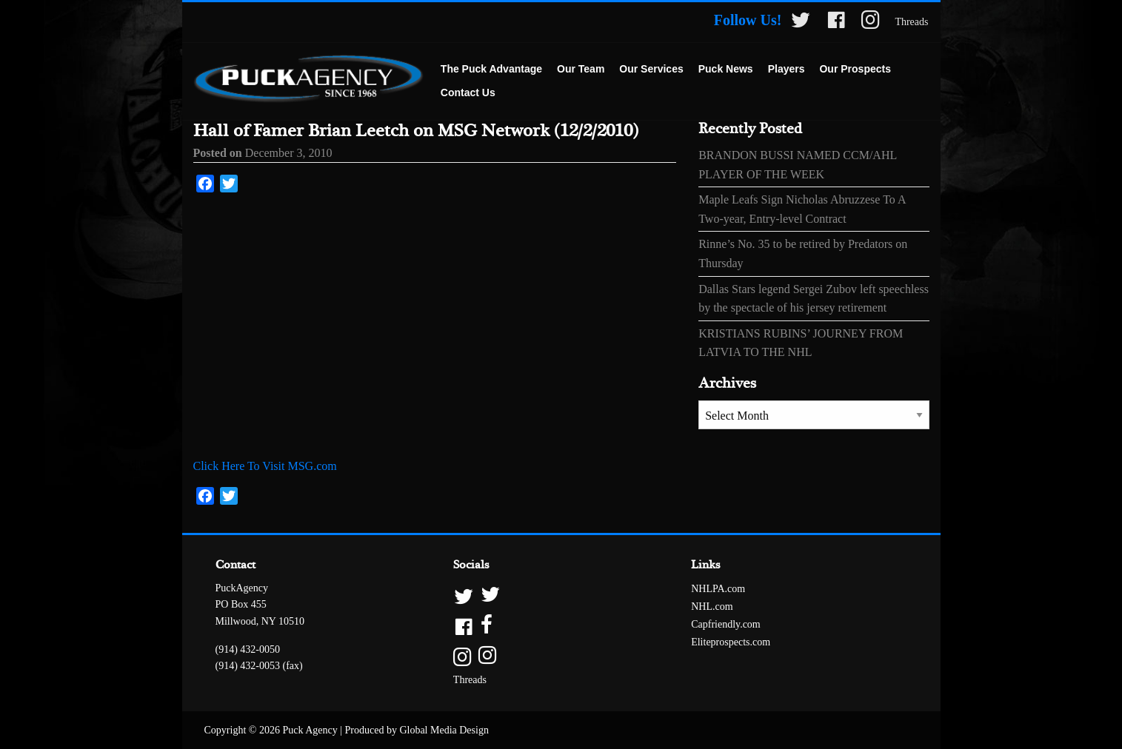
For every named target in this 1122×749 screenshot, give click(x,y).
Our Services (651, 69)
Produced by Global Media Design (417, 730)
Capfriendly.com (726, 624)
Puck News (725, 69)
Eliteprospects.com (730, 642)
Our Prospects (854, 69)
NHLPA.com (718, 588)
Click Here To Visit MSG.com (265, 466)
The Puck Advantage (491, 69)
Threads (911, 21)
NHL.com (711, 606)
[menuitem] (491, 69)
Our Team (580, 69)
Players (786, 69)
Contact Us (468, 92)
